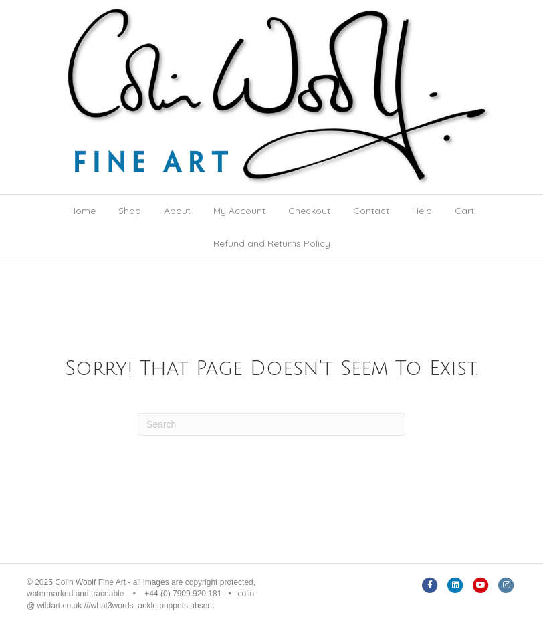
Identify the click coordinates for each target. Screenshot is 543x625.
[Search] (271, 424)
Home (82, 211)
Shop (129, 211)
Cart (464, 211)
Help (422, 211)
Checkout (309, 211)
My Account (239, 211)
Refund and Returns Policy (271, 243)
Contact (371, 211)
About (177, 211)
